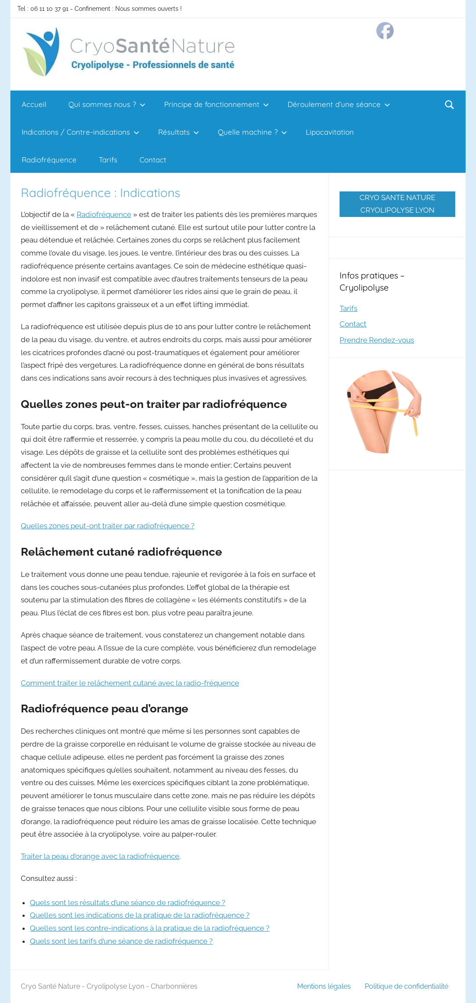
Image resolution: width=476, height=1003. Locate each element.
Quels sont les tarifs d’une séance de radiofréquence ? (121, 941)
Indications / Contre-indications (80, 131)
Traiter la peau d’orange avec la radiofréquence (100, 856)
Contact (152, 159)
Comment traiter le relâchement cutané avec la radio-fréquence (130, 683)
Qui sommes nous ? (107, 104)
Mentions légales (324, 986)
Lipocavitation (330, 131)
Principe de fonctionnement (216, 104)
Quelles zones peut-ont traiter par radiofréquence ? (107, 525)
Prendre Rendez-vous (377, 340)
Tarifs (108, 159)
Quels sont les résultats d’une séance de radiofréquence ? (127, 902)
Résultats (178, 131)
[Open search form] (449, 104)
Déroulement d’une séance (339, 104)
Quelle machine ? (252, 131)
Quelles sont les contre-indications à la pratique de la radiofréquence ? (149, 928)
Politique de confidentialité (406, 986)
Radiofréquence (49, 159)
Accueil (34, 104)
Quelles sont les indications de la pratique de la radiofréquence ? (139, 915)
